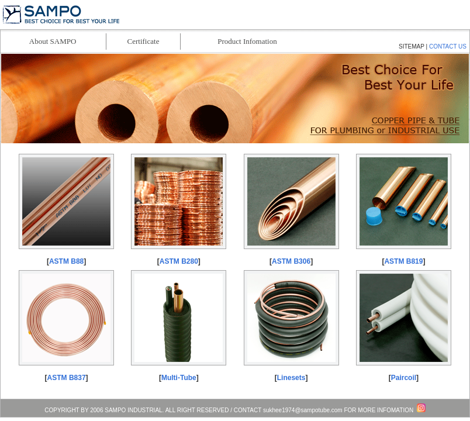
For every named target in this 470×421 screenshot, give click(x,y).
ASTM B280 (179, 261)
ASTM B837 (66, 378)
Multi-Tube (178, 378)
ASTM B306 (291, 261)
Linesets (291, 378)
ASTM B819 (403, 261)
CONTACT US (447, 46)
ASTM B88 (66, 261)
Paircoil (403, 378)
